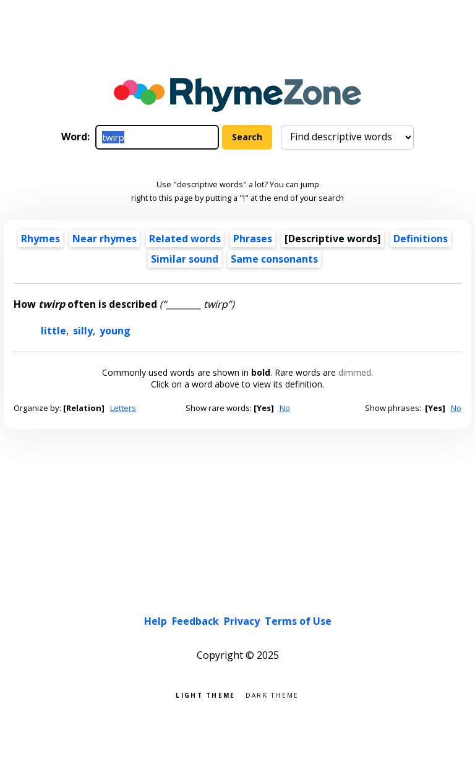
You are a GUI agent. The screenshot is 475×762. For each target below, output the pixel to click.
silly (83, 330)
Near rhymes (104, 238)
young (115, 330)
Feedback (195, 621)
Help (155, 621)
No (285, 407)
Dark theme (272, 694)
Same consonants (274, 259)
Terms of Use (298, 621)
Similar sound (184, 259)
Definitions (420, 238)
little (53, 330)
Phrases (252, 238)
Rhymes (40, 238)
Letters (123, 407)
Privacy (242, 621)
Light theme (205, 694)
